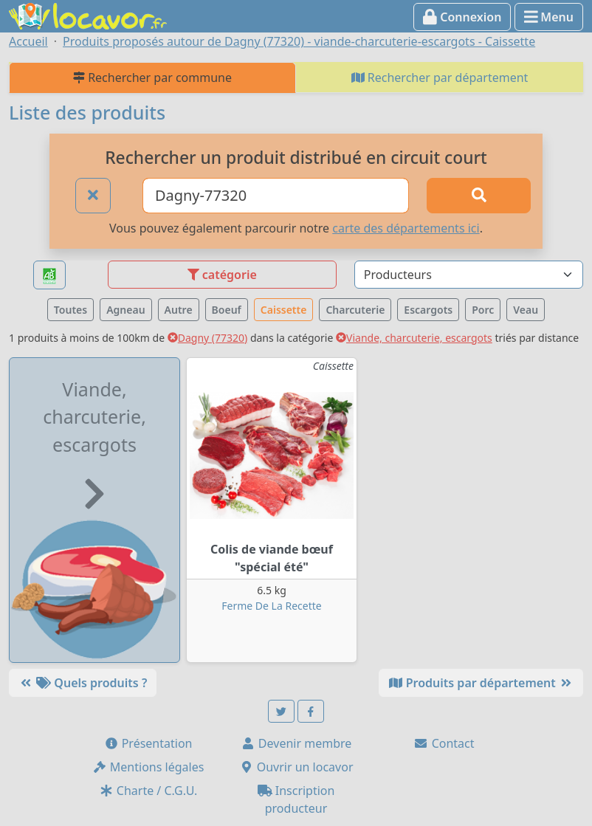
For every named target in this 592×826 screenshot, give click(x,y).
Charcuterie (355, 310)
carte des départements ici (405, 228)
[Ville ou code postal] (275, 195)
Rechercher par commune (152, 77)
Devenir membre (296, 743)
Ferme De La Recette (271, 606)
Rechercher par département (440, 77)
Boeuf (226, 310)
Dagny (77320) (208, 338)
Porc (483, 310)
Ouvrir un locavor (296, 767)
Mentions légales (148, 767)
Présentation (148, 743)
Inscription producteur (296, 799)
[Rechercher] (479, 195)
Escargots (428, 310)
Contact (443, 743)
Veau (525, 310)
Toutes (70, 310)
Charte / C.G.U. (148, 790)
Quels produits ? (82, 683)
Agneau (125, 310)
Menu (549, 17)
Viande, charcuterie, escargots (414, 338)
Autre (179, 310)
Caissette (284, 310)
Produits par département (481, 683)
